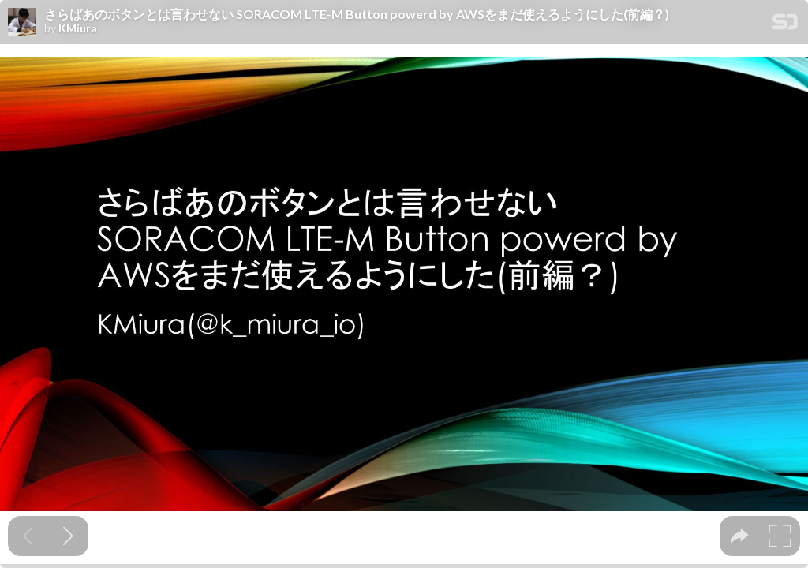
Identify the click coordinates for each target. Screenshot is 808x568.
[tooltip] (740, 536)
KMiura (77, 28)
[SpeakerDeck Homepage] (785, 24)
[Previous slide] (28, 536)
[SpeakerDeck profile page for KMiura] (22, 23)
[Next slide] (68, 536)
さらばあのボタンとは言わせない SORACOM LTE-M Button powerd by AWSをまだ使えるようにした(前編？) (356, 14)
